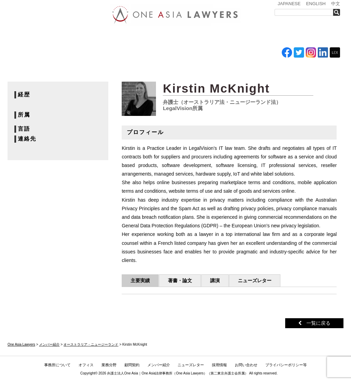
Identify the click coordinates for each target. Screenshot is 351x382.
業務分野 (132, 37)
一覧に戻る (314, 323)
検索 (338, 12)
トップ (24, 37)
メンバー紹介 (203, 37)
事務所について (64, 37)
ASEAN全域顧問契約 (167, 37)
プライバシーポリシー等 (286, 365)
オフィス (102, 37)
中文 (335, 3)
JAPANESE (289, 3)
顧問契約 (132, 365)
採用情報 (280, 37)
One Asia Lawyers (190, 373)
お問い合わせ (318, 37)
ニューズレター (242, 37)
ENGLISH (316, 3)
